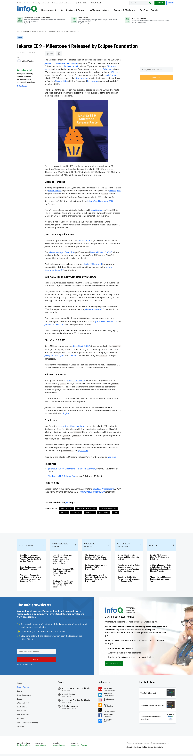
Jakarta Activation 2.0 (94, 309)
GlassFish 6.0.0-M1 (81, 346)
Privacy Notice (131, 749)
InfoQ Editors (22, 709)
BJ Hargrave (92, 81)
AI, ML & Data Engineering (123, 547)
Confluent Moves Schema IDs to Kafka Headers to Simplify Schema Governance (63, 586)
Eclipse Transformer (76, 380)
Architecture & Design (73, 10)
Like (51, 54)
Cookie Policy (159, 749)
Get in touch (22, 86)
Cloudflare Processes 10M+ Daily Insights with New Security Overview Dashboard (63, 574)
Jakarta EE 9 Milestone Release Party (61, 63)
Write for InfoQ (23, 705)
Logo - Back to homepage (27, 9)
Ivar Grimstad (105, 69)
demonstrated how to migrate (72, 426)
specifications (97, 210)
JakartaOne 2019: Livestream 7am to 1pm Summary (72, 468)
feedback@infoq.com (24, 747)
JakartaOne (103, 513)
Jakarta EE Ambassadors (103, 489)
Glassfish (76, 513)
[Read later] (59, 53)
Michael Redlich (27, 61)
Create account (23, 689)
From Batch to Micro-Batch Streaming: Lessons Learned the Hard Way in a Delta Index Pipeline (129, 570)
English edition (82, 3)
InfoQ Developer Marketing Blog (29, 724)
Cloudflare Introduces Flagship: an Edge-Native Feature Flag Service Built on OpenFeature (30, 560)
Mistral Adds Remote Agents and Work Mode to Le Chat (128, 559)
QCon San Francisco (70, 708)
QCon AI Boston (68, 696)
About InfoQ (21, 713)
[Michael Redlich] (19, 61)
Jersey (47, 355)
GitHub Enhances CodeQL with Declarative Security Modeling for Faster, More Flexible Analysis (160, 570)
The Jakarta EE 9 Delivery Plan (61, 476)
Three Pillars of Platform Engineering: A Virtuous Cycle (160, 581)
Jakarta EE (90, 513)
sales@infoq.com (41, 747)
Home (19, 685)
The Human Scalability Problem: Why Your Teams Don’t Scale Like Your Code (96, 559)
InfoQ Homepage (23, 32)
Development (48, 10)
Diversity (20, 728)
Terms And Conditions (145, 749)
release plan (115, 190)
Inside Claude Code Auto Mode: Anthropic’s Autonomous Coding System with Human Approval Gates (62, 561)
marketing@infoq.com (79, 747)
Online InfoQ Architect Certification (76, 690)
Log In (19, 693)
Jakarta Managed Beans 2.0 (61, 252)
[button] (156, 77)
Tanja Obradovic (71, 66)
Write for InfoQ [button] (96, 3)
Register (159, 3)
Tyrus (61, 355)
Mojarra (54, 355)
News (34, 32)
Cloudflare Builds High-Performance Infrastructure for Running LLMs (129, 581)
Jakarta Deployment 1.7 (106, 321)
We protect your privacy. (148, 84)
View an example (26, 618)
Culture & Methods (124, 10)
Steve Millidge (61, 81)
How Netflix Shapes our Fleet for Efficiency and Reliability (159, 559)
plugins (65, 413)
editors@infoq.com (59, 747)
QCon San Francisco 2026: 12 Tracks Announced (30, 570)
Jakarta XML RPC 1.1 (54, 324)
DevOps (144, 10)
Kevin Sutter (110, 75)
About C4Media (23, 717)
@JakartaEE (83, 450)
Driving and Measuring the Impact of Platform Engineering (95, 569)
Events (154, 10)
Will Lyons (115, 72)
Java (20, 37)
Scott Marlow (82, 78)
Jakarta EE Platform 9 (92, 264)
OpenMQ (73, 355)
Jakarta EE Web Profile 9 (101, 252)
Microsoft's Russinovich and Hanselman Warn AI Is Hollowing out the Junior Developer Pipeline (30, 580)
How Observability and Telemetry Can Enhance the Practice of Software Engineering (96, 580)
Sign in (171, 3)
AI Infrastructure (99, 10)
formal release (54, 190)
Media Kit (20, 720)
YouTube (112, 457)
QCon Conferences (24, 697)
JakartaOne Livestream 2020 (100, 201)
